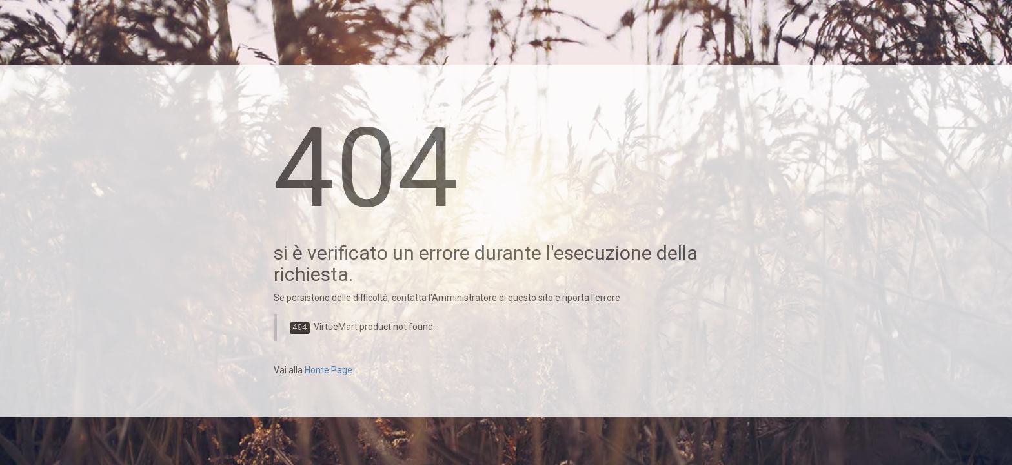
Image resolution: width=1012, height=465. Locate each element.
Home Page (328, 370)
